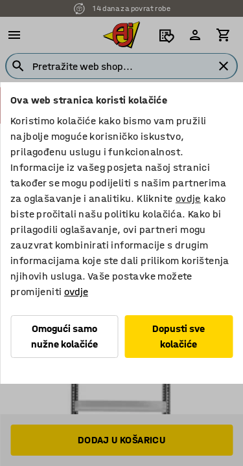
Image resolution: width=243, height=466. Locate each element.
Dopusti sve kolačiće (178, 336)
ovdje (188, 198)
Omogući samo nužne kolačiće (64, 336)
